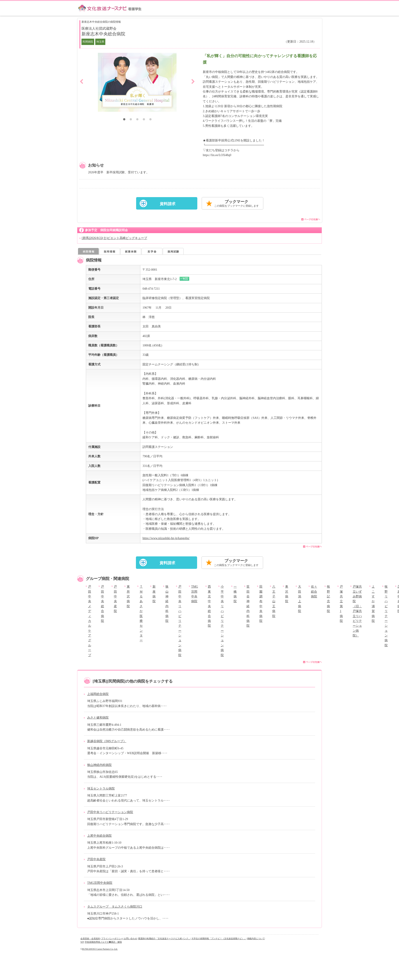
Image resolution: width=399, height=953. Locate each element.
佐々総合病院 (314, 591)
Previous (81, 81)
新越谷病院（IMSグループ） (106, 741)
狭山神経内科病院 (99, 765)
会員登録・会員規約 (90, 938)
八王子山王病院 (273, 601)
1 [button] (124, 120)
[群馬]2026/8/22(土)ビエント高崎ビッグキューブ (114, 238)
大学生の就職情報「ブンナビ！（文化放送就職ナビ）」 (218, 938)
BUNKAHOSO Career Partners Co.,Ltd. (100, 949)
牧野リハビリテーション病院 (386, 616)
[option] (137, 82)
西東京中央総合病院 (209, 606)
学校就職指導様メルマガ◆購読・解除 (103, 942)
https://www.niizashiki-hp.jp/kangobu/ (165, 538)
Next (193, 81)
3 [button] (137, 120)
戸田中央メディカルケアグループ (89, 621)
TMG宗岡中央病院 (99, 882)
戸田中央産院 (96, 859)
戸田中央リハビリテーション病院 (179, 621)
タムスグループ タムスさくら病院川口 (114, 906)
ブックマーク (236, 204)
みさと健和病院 (98, 717)
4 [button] (144, 120)
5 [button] (150, 120)
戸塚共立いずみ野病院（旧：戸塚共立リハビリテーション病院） (357, 611)
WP (82, 942)
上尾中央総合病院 (99, 835)
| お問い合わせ (130, 938)
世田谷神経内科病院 (248, 606)
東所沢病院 (128, 596)
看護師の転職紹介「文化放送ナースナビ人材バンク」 (164, 938)
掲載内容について (256, 938)
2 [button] (130, 120)
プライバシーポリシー (112, 938)
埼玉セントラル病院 (101, 788)
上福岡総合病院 (98, 694)
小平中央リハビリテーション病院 (222, 621)
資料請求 (167, 204)
